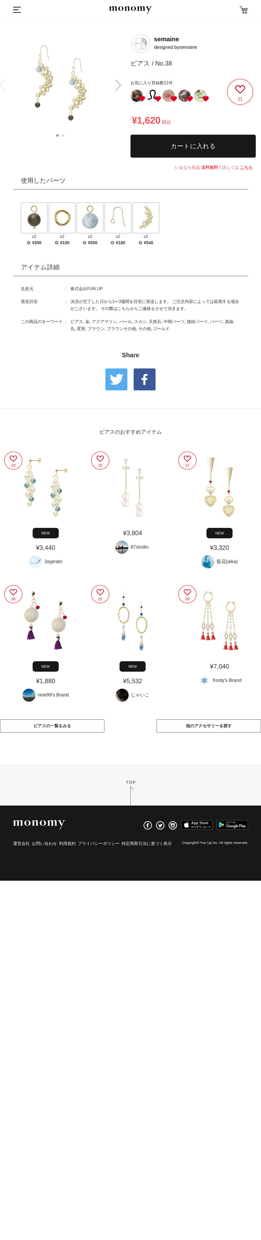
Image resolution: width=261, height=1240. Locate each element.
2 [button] (63, 135)
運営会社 (21, 843)
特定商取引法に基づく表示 (147, 843)
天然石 (155, 321)
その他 (144, 328)
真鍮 (229, 321)
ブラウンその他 (121, 328)
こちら (246, 167)
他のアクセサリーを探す (209, 726)
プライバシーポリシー (99, 843)
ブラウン (96, 328)
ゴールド (161, 328)
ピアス (76, 321)
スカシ (140, 321)
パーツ (216, 321)
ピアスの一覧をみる (52, 726)
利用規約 (67, 843)
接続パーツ (197, 321)
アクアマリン (104, 321)
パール (125, 321)
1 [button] (57, 135)
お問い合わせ (44, 843)
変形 (81, 328)
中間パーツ (174, 321)
